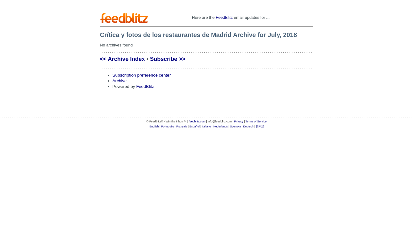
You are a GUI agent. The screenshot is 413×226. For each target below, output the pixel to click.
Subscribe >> (167, 59)
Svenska (235, 126)
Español (194, 126)
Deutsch (248, 126)
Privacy (238, 121)
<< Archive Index (122, 59)
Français (181, 126)
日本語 (260, 126)
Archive (120, 80)
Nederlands (220, 126)
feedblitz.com (197, 121)
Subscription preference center (142, 75)
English (154, 126)
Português (167, 126)
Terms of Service (256, 121)
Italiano (206, 126)
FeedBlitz (224, 17)
